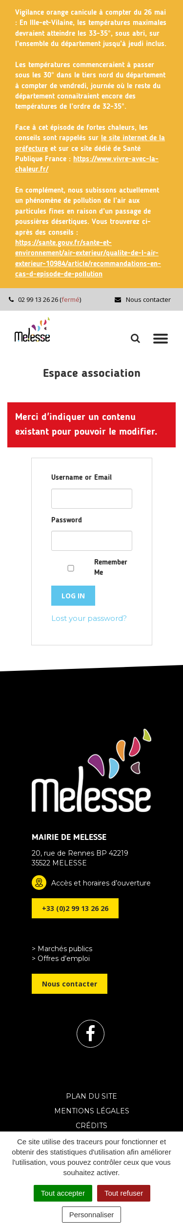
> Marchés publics (62, 948)
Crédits (91, 1125)
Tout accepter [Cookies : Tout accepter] (63, 1193)
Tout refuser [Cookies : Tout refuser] (123, 1193)
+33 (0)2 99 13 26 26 (75, 908)
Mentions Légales (91, 1111)
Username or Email (81, 478)
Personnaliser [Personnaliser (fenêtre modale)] (91, 1214)
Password (66, 520)
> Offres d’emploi (61, 958)
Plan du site (91, 1096)
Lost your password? (89, 618)
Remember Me (110, 568)
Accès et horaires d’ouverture (101, 883)
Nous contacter (142, 299)
